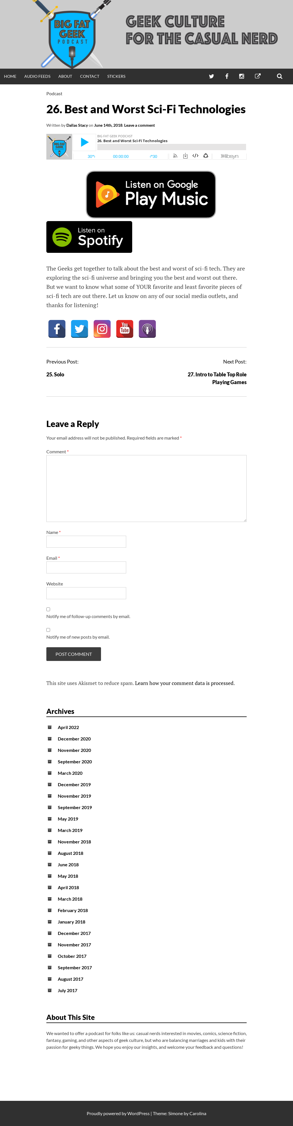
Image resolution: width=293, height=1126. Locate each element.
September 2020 (75, 761)
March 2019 (70, 830)
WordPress (138, 1113)
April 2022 (68, 727)
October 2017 (72, 956)
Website (54, 583)
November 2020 (74, 750)
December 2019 (74, 784)
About (65, 76)
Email (53, 558)
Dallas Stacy (77, 125)
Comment (57, 451)
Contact (89, 76)
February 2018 (73, 910)
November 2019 (74, 796)
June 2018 (68, 864)
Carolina (197, 1113)
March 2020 (70, 773)
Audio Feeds (37, 76)
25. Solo (55, 374)
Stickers (116, 76)
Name (53, 532)
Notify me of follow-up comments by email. (88, 616)
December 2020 (74, 738)
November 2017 (74, 944)
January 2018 (71, 921)
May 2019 (68, 818)
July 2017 (67, 990)
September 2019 (75, 807)
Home (10, 76)
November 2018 (74, 841)
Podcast (54, 93)
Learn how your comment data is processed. (185, 683)
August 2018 (70, 853)
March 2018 (70, 898)
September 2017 (75, 967)
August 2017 (70, 979)
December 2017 (74, 933)
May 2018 (68, 876)
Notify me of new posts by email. (78, 637)
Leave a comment (139, 125)
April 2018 (68, 887)
